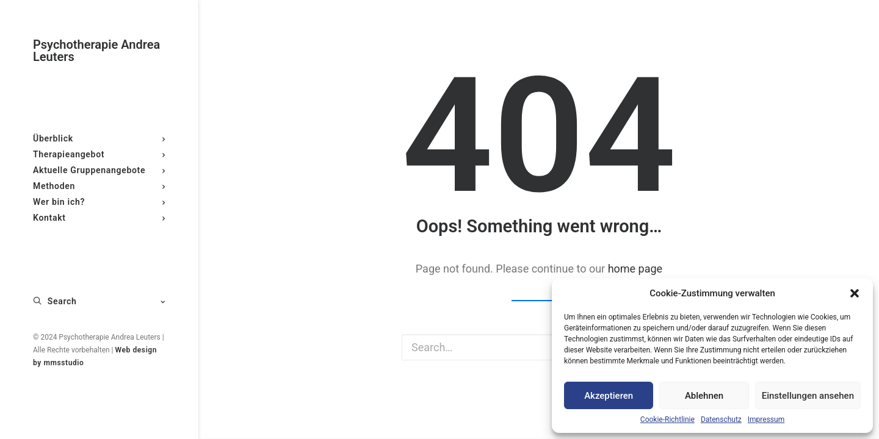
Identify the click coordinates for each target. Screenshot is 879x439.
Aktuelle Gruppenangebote (99, 170)
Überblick (99, 138)
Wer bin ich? (99, 202)
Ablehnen (704, 395)
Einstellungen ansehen (808, 395)
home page (635, 268)
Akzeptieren (608, 395)
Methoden (99, 186)
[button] (854, 293)
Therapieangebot (99, 154)
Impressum (766, 419)
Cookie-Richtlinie (667, 419)
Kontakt (99, 218)
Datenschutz (721, 419)
